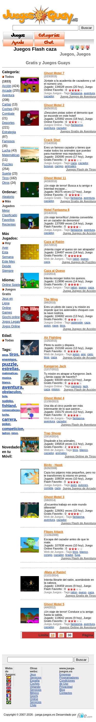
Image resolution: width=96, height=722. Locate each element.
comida (48, 488)
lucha (5, 414)
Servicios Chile (35, 704)
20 (61, 635)
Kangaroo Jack (55, 366)
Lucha (6, 150)
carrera (9, 419)
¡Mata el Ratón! (55, 572)
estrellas (10, 369)
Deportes (8, 123)
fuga (77, 554)
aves (74, 485)
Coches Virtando (35, 685)
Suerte (6, 173)
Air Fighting (52, 337)
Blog (62, 689)
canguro (76, 386)
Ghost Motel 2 (54, 105)
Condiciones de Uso (67, 682)
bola (4, 396)
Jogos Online (11, 326)
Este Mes (8, 261)
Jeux (33, 674)
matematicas (10, 373)
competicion (12, 429)
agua (5, 354)
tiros (13, 354)
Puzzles (7, 164)
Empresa (65, 674)
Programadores (69, 677)
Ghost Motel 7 (54, 73)
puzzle (9, 364)
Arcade (7, 90)
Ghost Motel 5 (54, 604)
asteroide (77, 322)
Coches (7, 109)
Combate (8, 113)
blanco (6, 382)
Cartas (6, 104)
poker (6, 424)
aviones (83, 485)
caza (74, 163)
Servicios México (35, 691)
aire (83, 354)
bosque (48, 166)
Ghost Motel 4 (54, 398)
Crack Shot (52, 140)
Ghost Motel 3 (54, 497)
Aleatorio (8, 197)
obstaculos (11, 392)
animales (70, 166)
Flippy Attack (53, 532)
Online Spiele (11, 285)
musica (6, 377)
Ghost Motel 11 (55, 178)
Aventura (8, 95)
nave (55, 325)
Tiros (5, 178)
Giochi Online (34, 697)
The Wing (51, 299)
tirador (69, 554)
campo (59, 166)
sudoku (7, 401)
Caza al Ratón (54, 242)
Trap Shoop (52, 433)
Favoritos (8, 220)
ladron (6, 433)
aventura (12, 387)
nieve (14, 433)
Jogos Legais (11, 322)
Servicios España (35, 679)
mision (55, 389)
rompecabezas (11, 410)
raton (76, 258)
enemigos (9, 359)
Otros (5, 183)
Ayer (5, 248)
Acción (6, 86)
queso (84, 258)
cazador (49, 96)
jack (85, 386)
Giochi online (11, 317)
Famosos (8, 141)
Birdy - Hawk (53, 465)
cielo (90, 354)
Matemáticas (10, 155)
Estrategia (9, 132)
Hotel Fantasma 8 (56, 210)
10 (52, 635)
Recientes (9, 224)
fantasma (76, 93)
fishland (9, 406)
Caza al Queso (54, 271)
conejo (48, 554)
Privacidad (65, 686)
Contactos (65, 692)
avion (47, 325)
